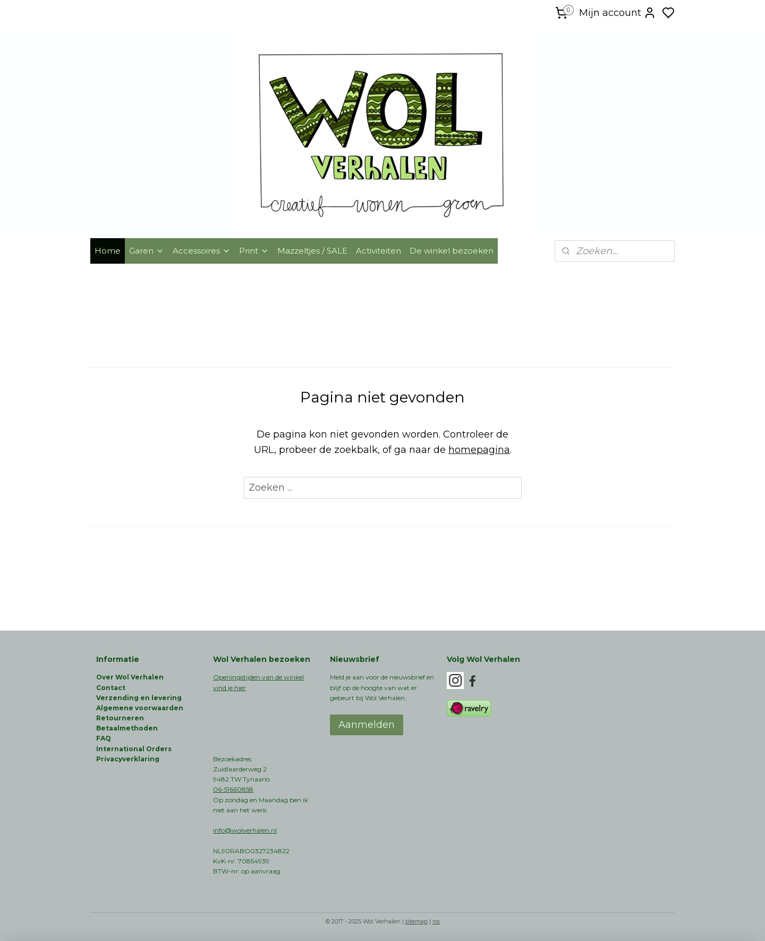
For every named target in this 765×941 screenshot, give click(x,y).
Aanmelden (366, 724)
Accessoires (202, 251)
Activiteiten (378, 251)
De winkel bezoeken (452, 251)
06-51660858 (233, 789)
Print (254, 251)
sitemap (416, 921)
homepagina (479, 450)
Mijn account (617, 12)
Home (108, 251)
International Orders (134, 749)
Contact (110, 688)
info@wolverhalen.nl (245, 830)
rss (436, 921)
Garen (146, 251)
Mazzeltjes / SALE (312, 251)
